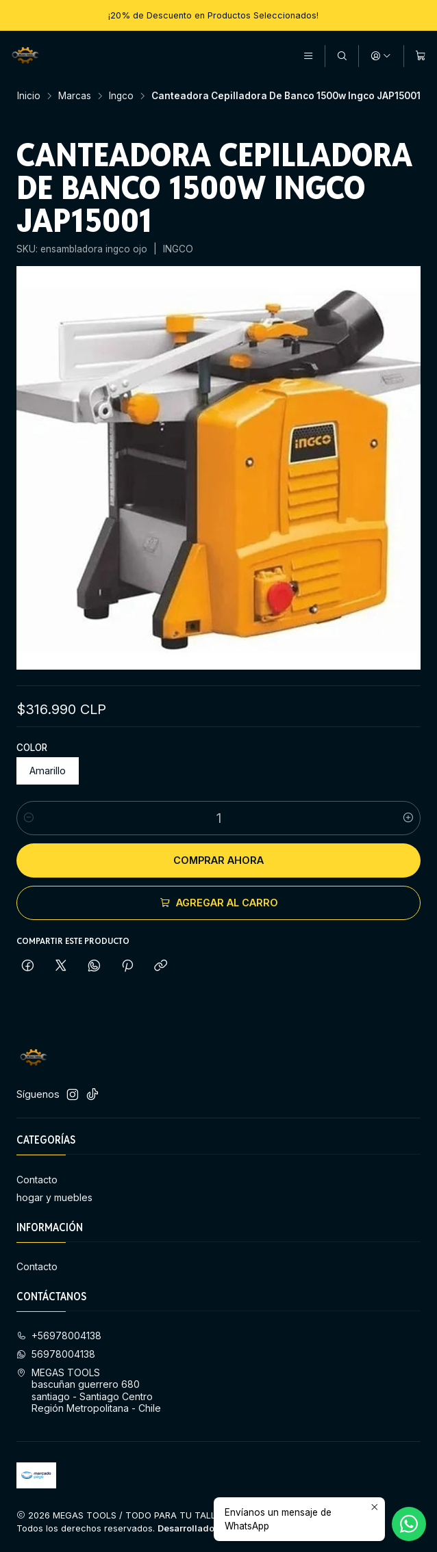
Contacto (37, 1179)
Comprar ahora (218, 860)
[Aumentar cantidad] (408, 818)
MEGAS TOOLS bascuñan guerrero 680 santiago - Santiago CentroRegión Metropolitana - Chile (88, 1391)
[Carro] (420, 56)
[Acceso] (381, 56)
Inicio (28, 96)
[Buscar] (342, 56)
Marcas (74, 96)
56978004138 (55, 1354)
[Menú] (308, 56)
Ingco (121, 96)
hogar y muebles (54, 1197)
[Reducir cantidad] (28, 818)
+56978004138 (58, 1335)
